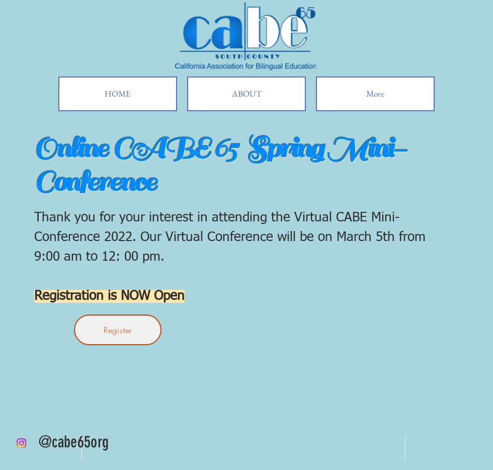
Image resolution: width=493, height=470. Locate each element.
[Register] (117, 330)
